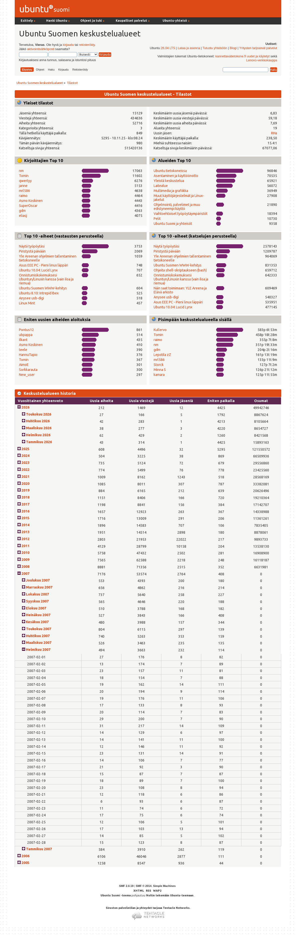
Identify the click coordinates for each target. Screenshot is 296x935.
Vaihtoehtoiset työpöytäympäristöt (180, 214)
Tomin (23, 176)
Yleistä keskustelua (169, 181)
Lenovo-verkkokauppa (261, 60)
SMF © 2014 (143, 885)
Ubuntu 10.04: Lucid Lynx (38, 270)
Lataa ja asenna (189, 48)
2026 (25, 407)
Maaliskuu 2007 (38, 643)
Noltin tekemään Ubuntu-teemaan (170, 895)
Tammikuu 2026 (39, 442)
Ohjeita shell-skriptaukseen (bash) (180, 270)
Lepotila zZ (162, 355)
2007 (25, 574)
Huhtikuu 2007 (38, 636)
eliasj (23, 216)
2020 (25, 484)
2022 (25, 470)
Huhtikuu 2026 (38, 421)
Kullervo (160, 330)
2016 (25, 511)
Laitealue (161, 186)
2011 (25, 546)
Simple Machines (164, 885)
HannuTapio (28, 355)
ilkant (23, 340)
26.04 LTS (168, 48)
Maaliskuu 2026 (38, 428)
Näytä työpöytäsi (32, 246)
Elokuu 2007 (36, 608)
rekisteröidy (87, 45)
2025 (25, 449)
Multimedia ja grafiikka (171, 191)
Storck (159, 365)
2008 (25, 567)
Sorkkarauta (28, 370)
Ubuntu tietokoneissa (170, 171)
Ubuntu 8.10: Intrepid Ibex (39, 293)
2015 (25, 518)
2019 (25, 490)
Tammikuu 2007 (39, 849)
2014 (25, 525)
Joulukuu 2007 (38, 580)
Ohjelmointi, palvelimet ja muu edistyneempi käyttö (177, 207)
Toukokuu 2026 (38, 414)
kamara (159, 375)
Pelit (157, 219)
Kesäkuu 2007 (37, 622)
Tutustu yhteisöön (214, 48)
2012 (25, 539)
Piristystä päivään (32, 251)
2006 (25, 856)
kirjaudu (68, 45)
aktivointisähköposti (40, 49)
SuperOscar (28, 206)
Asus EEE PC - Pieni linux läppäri (43, 265)
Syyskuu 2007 (37, 601)
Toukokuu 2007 (38, 629)
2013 (25, 532)
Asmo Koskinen (31, 201)
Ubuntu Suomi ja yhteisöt (173, 224)
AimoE (24, 365)
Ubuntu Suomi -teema (115, 895)
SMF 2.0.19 (126, 885)
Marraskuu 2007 (39, 587)
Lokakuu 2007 (37, 594)
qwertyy (25, 181)
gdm (22, 211)
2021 (25, 477)
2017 (25, 504)
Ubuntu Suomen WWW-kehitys (43, 288)
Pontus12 (26, 330)
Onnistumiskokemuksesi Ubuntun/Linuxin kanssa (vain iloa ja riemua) (46, 279)
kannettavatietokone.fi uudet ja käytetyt (242, 56)
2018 (25, 497)
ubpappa (25, 335)
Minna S (160, 370)
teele (23, 350)
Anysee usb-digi (31, 298)
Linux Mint (27, 303)
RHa (274, 133)
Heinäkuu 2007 (38, 615)
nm (21, 171)
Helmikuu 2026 (38, 435)
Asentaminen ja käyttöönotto (176, 176)
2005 (25, 863)
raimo (23, 196)
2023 (25, 463)
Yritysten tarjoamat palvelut (258, 48)
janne (23, 186)
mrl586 (24, 191)
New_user (27, 375)
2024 (25, 456)
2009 (25, 560)
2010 (25, 553)
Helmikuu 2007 (38, 650)
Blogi (233, 48)
